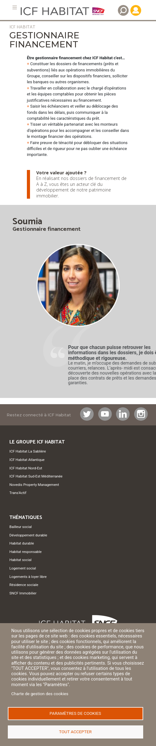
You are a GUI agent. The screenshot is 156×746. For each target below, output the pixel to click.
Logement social (22, 568)
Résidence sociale (23, 585)
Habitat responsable (25, 552)
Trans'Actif (17, 493)
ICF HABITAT (22, 27)
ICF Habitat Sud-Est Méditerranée (36, 476)
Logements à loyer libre (28, 576)
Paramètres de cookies (75, 713)
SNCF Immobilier (23, 593)
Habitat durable (21, 543)
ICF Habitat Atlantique (26, 460)
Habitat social (20, 560)
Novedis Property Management (34, 484)
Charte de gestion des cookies (39, 693)
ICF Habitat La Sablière (27, 451)
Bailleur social (20, 527)
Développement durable (28, 535)
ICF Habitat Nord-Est (25, 468)
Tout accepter (75, 731)
